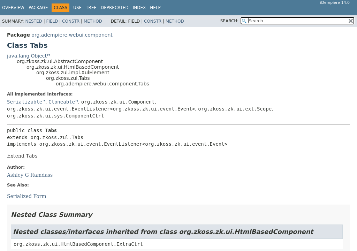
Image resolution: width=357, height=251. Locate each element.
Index (139, 7)
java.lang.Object (27, 56)
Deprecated (115, 7)
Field (52, 21)
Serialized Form (26, 196)
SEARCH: (229, 20)
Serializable (24, 102)
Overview (13, 7)
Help (155, 7)
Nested (33, 21)
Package (38, 7)
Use (77, 7)
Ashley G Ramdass (30, 175)
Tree (91, 7)
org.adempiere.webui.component (71, 35)
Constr (70, 21)
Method (93, 21)
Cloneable (61, 102)
